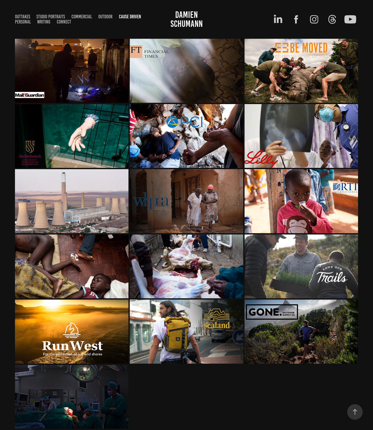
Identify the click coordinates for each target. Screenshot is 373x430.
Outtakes (22, 16)
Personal (23, 22)
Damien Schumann (187, 19)
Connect (64, 22)
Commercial (81, 16)
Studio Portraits (50, 16)
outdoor (105, 16)
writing (43, 22)
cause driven (130, 16)
